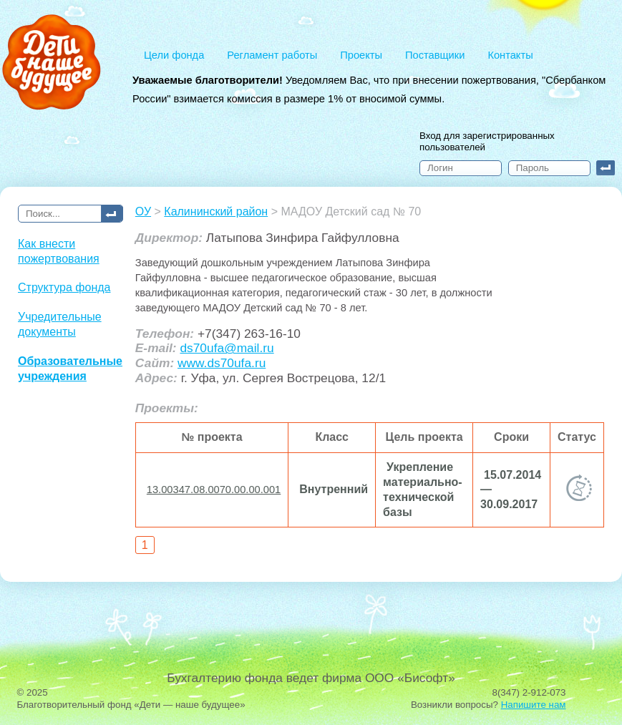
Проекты (361, 55)
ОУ (143, 211)
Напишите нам (533, 704)
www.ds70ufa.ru (222, 363)
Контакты (510, 55)
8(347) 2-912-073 (529, 692)
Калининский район (216, 211)
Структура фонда (64, 287)
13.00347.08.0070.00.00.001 (214, 489)
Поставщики (435, 55)
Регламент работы (272, 55)
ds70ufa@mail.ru (226, 348)
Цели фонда (174, 55)
